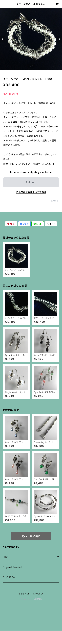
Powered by (31, 599)
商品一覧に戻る (31, 536)
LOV (5, 557)
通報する (55, 200)
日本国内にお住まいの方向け (31, 192)
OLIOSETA (9, 577)
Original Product (12, 567)
